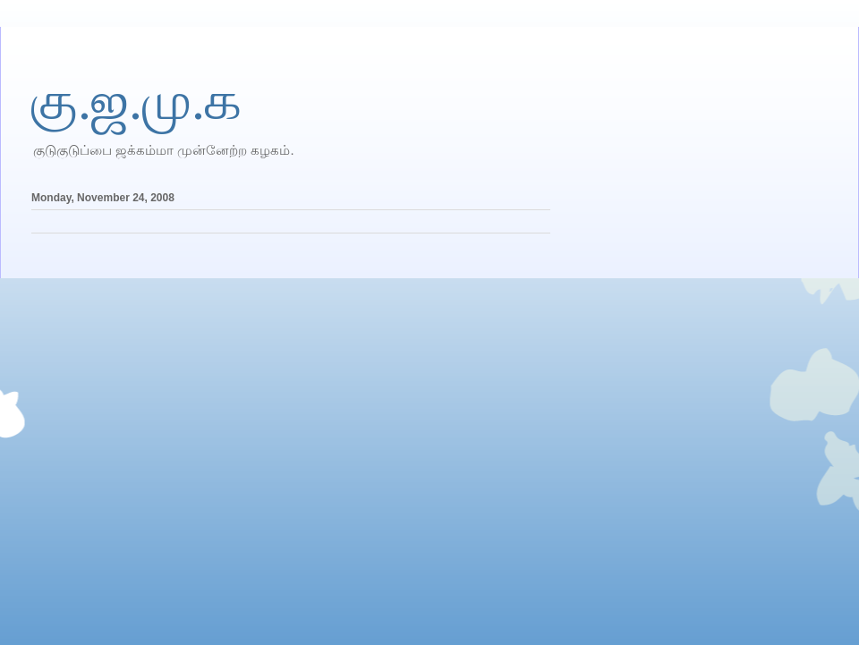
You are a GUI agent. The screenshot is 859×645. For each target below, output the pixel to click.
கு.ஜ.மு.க (136, 101)
